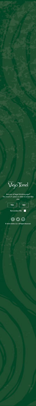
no (23, 205)
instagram (23, 219)
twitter (18, 219)
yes (12, 205)
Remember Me (16, 211)
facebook (13, 219)
